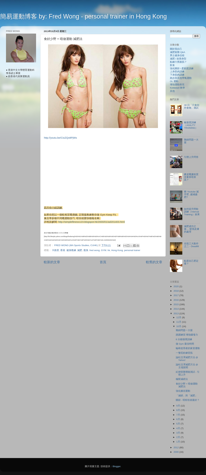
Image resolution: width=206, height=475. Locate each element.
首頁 (103, 262)
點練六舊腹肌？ (178, 62)
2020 (176, 286)
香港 (62, 250)
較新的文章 (52, 262)
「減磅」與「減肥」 (186, 395)
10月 (179, 326)
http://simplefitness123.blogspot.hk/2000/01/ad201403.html (91, 222)
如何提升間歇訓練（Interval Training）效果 (191, 212)
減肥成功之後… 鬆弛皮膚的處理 (191, 229)
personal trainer (132, 250)
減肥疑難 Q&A (177, 52)
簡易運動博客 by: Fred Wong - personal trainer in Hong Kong (83, 16)
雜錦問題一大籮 (184, 330)
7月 (178, 414)
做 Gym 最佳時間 (185, 344)
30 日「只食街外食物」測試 (191, 106)
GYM (103, 250)
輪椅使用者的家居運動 (188, 348)
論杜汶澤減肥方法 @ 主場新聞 (187, 366)
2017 (176, 295)
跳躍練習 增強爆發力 (187, 334)
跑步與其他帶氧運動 (181, 78)
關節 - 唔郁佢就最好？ (187, 400)
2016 (176, 300)
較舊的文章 (154, 262)
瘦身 (85, 250)
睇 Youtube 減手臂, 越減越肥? (191, 194)
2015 (176, 304)
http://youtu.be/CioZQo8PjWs (60, 137)
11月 (179, 322)
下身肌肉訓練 (177, 75)
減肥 (79, 250)
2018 (176, 291)
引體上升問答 (191, 157)
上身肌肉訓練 (177, 71)
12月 (179, 317)
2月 (178, 437)
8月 (178, 410)
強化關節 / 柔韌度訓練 (181, 68)
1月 (178, 441)
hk (108, 250)
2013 (176, 313)
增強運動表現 (177, 84)
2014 (176, 309)
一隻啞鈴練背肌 (184, 353)
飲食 (172, 65)
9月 (178, 405)
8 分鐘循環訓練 (184, 339)
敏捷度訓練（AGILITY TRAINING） (191, 125)
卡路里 (55, 250)
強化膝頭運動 (183, 391)
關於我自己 (176, 49)
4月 (178, 428)
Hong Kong (117, 250)
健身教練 (71, 250)
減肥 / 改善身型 (178, 58)
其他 (172, 91)
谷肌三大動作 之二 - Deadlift (191, 245)
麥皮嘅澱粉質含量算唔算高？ (191, 177)
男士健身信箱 (177, 55)
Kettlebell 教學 (177, 88)
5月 (178, 423)
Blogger (117, 466)
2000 (176, 452)
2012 (176, 447)
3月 (178, 432)
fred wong (94, 250)
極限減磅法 (182, 379)
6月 (178, 419)
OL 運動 (174, 81)
